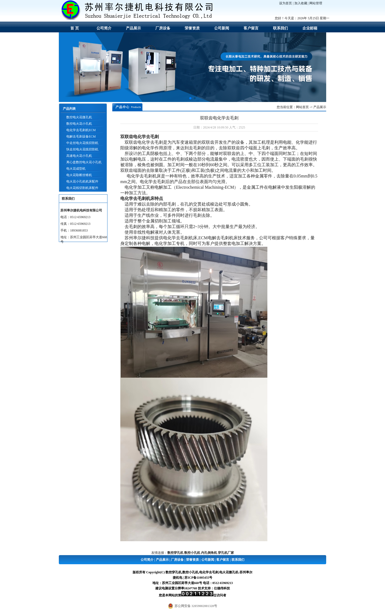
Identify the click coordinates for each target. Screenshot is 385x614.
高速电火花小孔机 (79, 156)
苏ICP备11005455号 (198, 577)
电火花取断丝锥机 (79, 175)
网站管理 (315, 3)
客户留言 (251, 28)
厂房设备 (162, 28)
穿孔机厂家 (226, 553)
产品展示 (133, 28)
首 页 (74, 28)
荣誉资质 (192, 28)
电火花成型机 (76, 168)
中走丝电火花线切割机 (82, 143)
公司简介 (104, 28)
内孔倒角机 (209, 553)
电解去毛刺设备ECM (81, 136)
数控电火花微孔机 (79, 117)
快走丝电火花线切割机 (82, 149)
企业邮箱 (309, 28)
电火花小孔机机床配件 (82, 181)
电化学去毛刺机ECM (81, 130)
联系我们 (280, 28)
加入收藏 (300, 3)
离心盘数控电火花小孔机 (84, 162)
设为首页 (285, 3)
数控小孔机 (192, 553)
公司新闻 (221, 28)
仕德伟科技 (222, 588)
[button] (190, 98)
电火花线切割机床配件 (82, 188)
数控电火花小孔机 (79, 124)
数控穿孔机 (175, 553)
